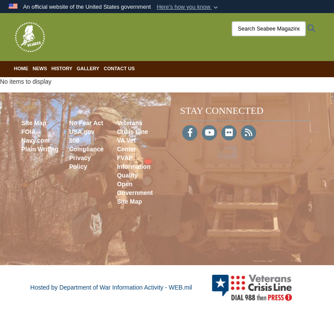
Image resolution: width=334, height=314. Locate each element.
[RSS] (248, 133)
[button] (188, 7)
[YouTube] (209, 133)
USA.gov (81, 131)
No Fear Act (86, 122)
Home (21, 68)
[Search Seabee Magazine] (269, 28)
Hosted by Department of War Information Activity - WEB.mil (111, 287)
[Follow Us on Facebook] (189, 133)
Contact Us (119, 68)
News (40, 68)
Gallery (88, 68)
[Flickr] (229, 133)
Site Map (34, 122)
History (61, 68)
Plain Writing (39, 149)
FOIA (28, 131)
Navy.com (35, 140)
